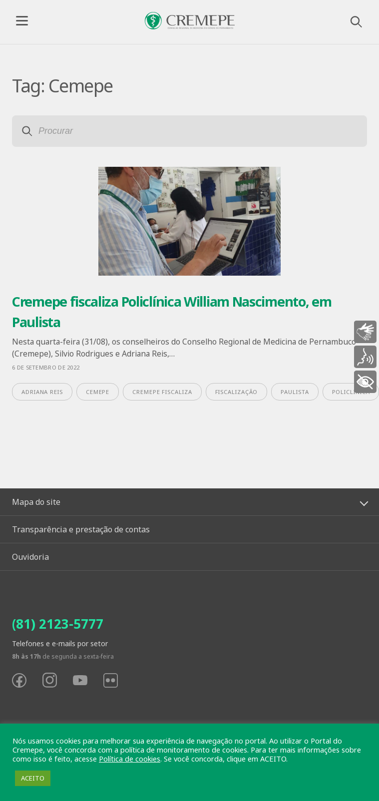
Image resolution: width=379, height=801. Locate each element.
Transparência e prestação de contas (81, 529)
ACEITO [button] (32, 778)
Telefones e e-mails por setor (60, 643)
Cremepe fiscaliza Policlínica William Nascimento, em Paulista (171, 311)
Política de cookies (129, 758)
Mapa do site (36, 501)
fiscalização (236, 392)
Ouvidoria (30, 556)
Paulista (295, 392)
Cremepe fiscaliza (162, 392)
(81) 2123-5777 (57, 624)
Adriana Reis (42, 392)
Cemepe (97, 392)
